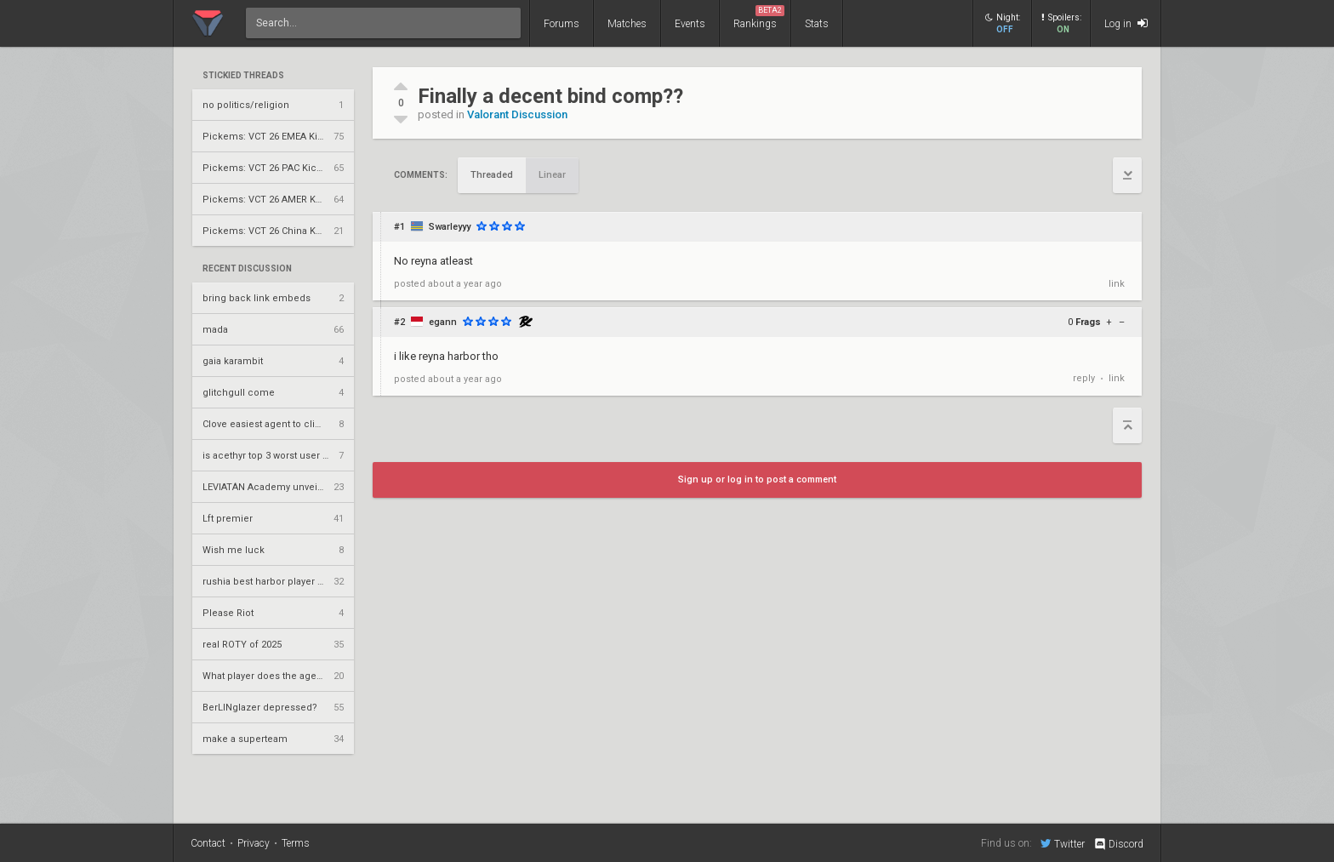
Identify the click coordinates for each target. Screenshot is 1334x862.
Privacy (253, 843)
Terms (296, 843)
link (1117, 283)
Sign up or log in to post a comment (757, 479)
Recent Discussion (247, 269)
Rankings (758, 17)
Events (690, 24)
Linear (552, 174)
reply (1084, 378)
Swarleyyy (449, 226)
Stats (817, 24)
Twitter (1062, 843)
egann (443, 322)
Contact (208, 843)
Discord (1118, 844)
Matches (627, 24)
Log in (1126, 23)
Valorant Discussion (517, 114)
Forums (561, 24)
